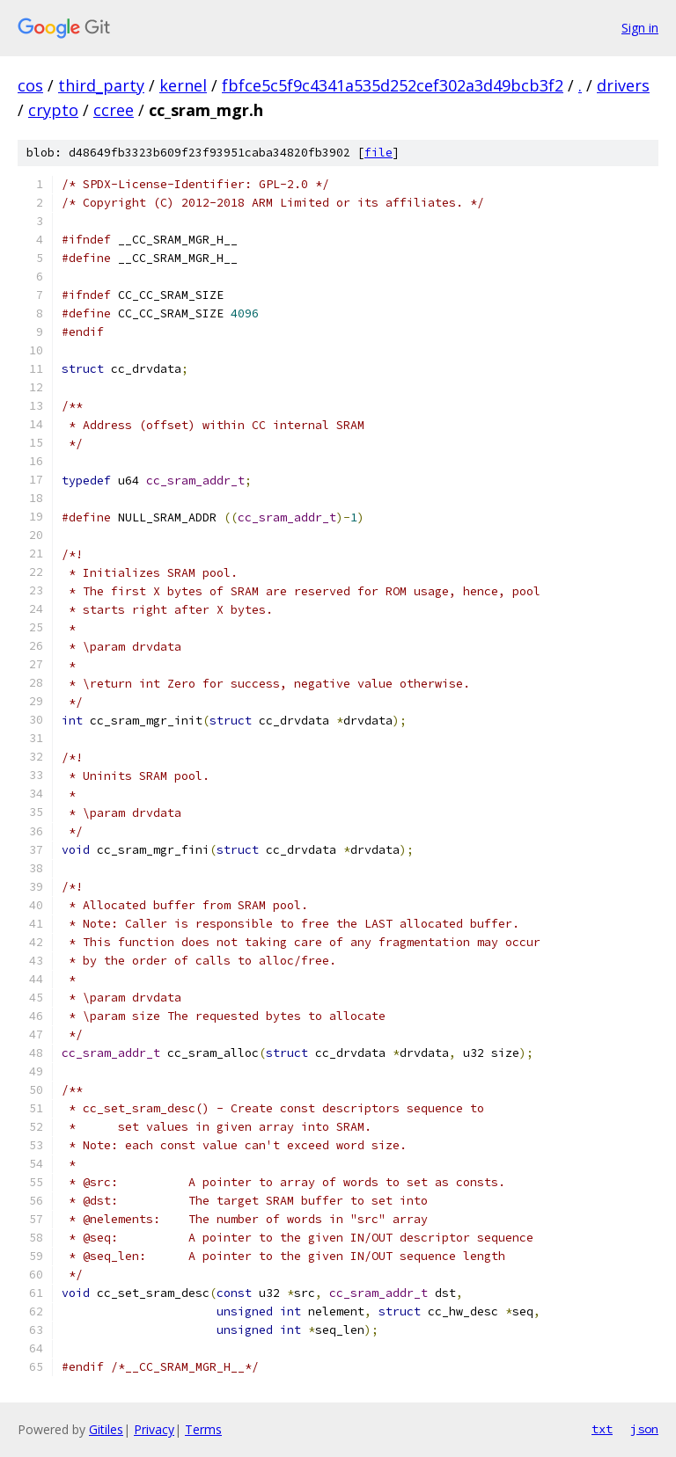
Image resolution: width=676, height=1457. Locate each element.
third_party (101, 85)
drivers (623, 85)
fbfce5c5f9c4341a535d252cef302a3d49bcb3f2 (392, 85)
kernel (183, 85)
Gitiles (106, 1429)
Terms (203, 1429)
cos (30, 85)
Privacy (154, 1429)
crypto (53, 109)
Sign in (639, 27)
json (644, 1429)
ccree (113, 109)
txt (602, 1429)
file (378, 152)
